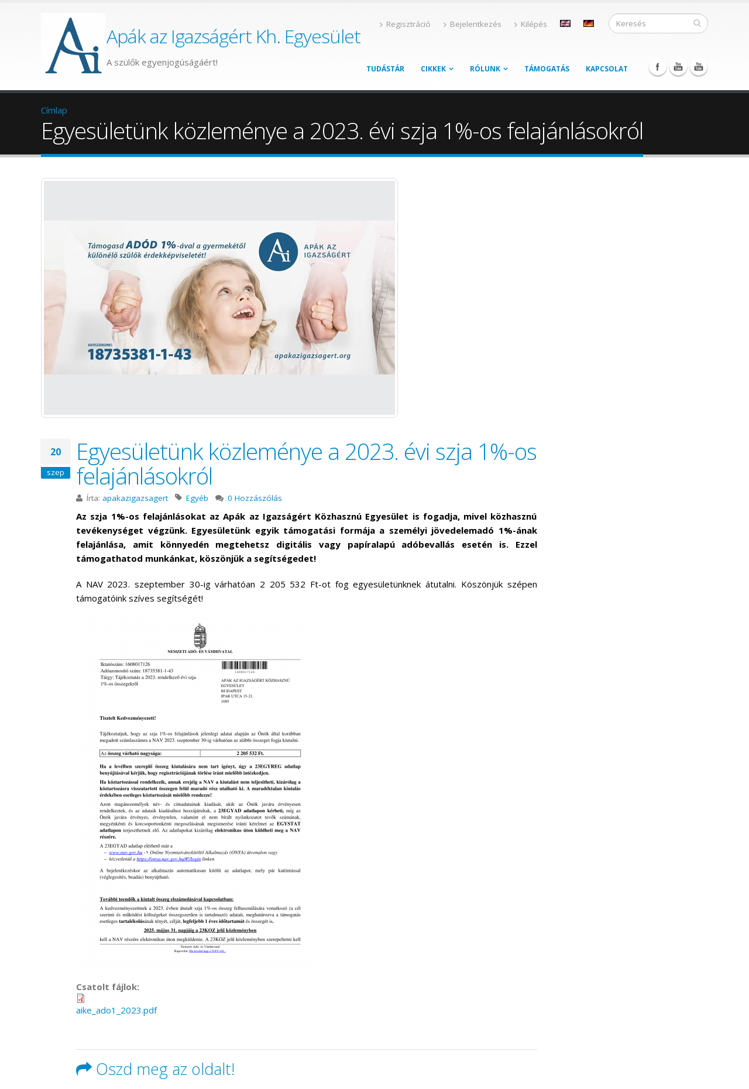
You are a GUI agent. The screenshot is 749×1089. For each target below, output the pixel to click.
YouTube (678, 66)
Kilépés (530, 24)
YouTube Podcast (698, 66)
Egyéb (197, 498)
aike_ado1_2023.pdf (116, 1010)
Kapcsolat (607, 69)
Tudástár (385, 69)
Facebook (657, 66)
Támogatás (546, 69)
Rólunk (485, 69)
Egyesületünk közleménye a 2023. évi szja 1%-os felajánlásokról (306, 463)
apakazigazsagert (135, 498)
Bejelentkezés (472, 24)
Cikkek (433, 69)
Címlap (54, 110)
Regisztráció (405, 24)
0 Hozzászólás (255, 498)
